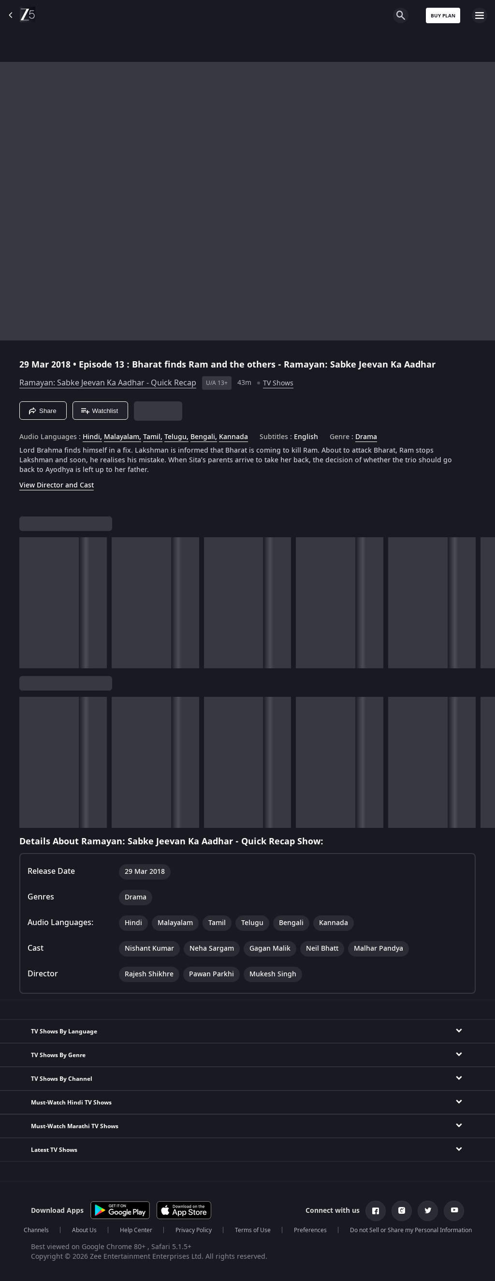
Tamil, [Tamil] (152, 437)
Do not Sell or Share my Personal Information (411, 1230)
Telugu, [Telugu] (176, 437)
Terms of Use (253, 1230)
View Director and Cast (56, 485)
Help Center (136, 1230)
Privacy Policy (193, 1230)
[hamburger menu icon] (479, 15)
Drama (366, 437)
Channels (36, 1230)
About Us (84, 1230)
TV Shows (278, 383)
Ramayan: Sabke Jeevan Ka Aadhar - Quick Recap (107, 383)
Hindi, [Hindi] (92, 437)
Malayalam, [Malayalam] (122, 437)
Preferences (310, 1230)
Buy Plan (443, 15)
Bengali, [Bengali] (203, 437)
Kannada (233, 437)
